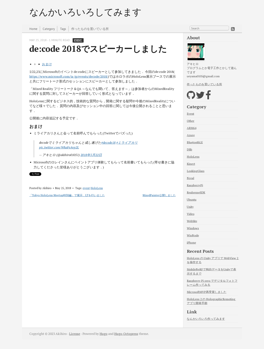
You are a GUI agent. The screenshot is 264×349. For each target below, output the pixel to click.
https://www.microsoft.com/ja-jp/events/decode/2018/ (68, 76)
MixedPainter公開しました (159, 195)
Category (49, 29)
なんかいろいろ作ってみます (206, 319)
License (74, 334)
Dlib (189, 149)
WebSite (192, 221)
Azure (191, 135)
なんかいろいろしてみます (85, 12)
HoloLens (97, 188)
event (78, 40)
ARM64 (191, 128)
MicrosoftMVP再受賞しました (206, 292)
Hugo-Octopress (126, 334)
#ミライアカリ (127, 142)
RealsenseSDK (196, 192)
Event (190, 114)
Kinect (191, 164)
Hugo (103, 334)
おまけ (47, 64)
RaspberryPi (195, 185)
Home (33, 29)
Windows (193, 228)
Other (190, 121)
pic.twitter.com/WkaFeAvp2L (59, 147)
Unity (190, 207)
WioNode (193, 235)
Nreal (190, 178)
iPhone (191, 243)
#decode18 (108, 142)
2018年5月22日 (91, 155)
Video (190, 214)
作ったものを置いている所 (90, 29)
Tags (63, 29)
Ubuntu (191, 200)
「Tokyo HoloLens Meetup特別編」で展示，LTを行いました (67, 195)
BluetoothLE (195, 142)
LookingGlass (195, 171)
